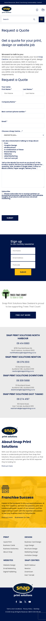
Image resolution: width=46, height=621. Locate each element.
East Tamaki (29, 575)
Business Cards (9, 545)
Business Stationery (10, 549)
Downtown (29, 572)
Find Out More (23, 315)
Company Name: (8, 102)
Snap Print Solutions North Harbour (23, 337)
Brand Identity (9, 152)
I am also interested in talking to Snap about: (20, 141)
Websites (7, 154)
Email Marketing (9, 568)
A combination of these (13, 149)
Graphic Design (9, 145)
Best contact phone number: (13, 112)
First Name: (6, 89)
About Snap (7, 552)
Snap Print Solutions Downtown (23, 375)
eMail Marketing (10, 156)
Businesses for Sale (22, 517)
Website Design (9, 565)
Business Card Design (33, 542)
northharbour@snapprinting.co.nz (23, 353)
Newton (28, 568)
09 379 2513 (23, 362)
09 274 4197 (23, 399)
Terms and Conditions (14, 609)
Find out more (7, 466)
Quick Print (7, 542)
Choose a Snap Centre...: (12, 131)
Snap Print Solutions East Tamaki (23, 394)
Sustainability (32, 2)
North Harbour (30, 565)
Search (34, 19)
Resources (11, 2)
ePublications (9, 147)
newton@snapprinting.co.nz (23, 371)
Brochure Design (31, 549)
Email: (4, 121)
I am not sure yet (10, 158)
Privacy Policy (27, 609)
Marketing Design (31, 552)
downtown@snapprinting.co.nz (23, 390)
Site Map (36, 609)
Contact (39, 2)
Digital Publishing (9, 572)
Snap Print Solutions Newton (23, 357)
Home (6, 2)
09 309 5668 (23, 380)
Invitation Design (31, 555)
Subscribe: (6, 191)
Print (5, 143)
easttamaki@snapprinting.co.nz (23, 408)
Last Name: (27, 89)
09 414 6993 (23, 343)
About (17, 2)
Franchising (23, 2)
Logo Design (29, 545)
